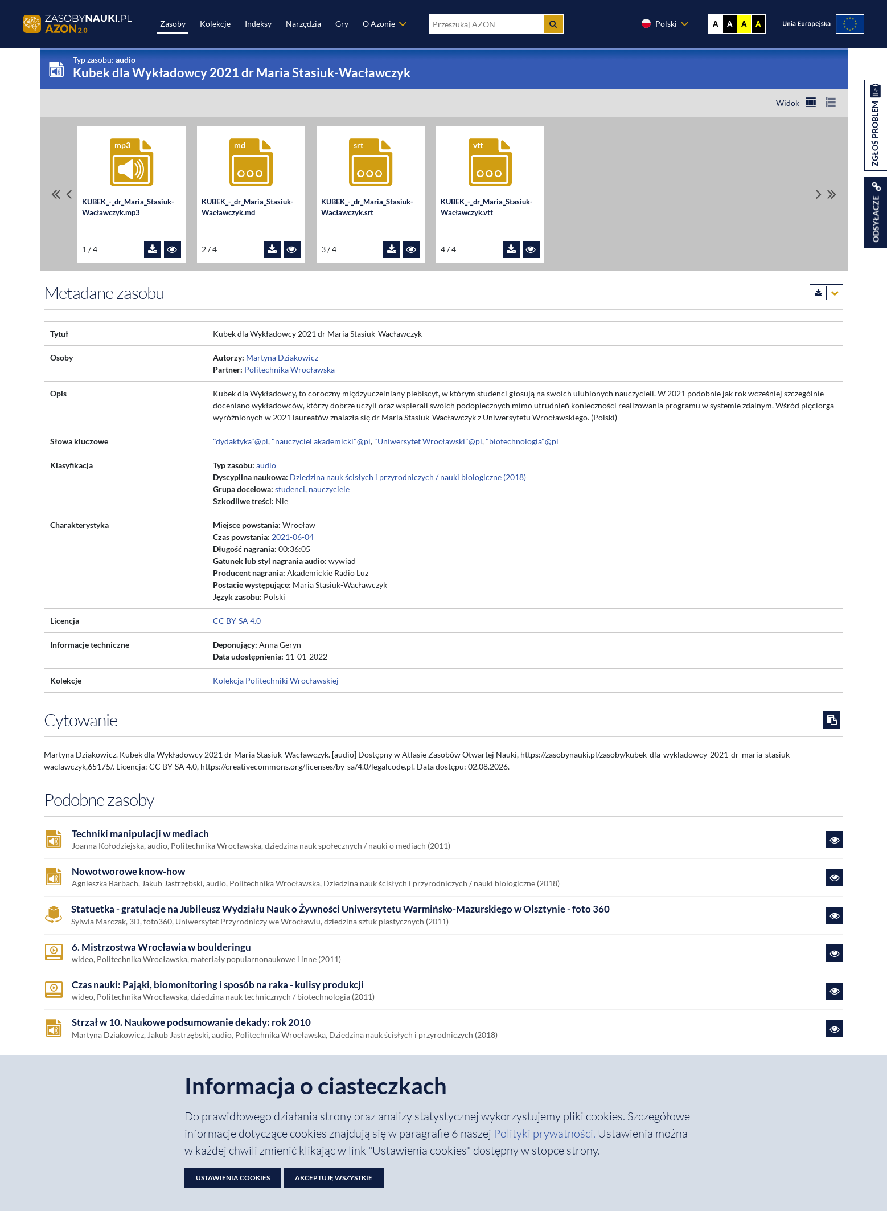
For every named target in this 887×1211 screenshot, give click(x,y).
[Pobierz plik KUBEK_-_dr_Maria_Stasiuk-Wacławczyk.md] (272, 249)
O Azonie (379, 23)
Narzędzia (303, 23)
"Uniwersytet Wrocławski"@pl (428, 441)
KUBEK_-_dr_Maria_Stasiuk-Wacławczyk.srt (367, 207)
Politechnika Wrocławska (289, 369)
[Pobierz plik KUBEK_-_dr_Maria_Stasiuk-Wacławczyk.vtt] (511, 249)
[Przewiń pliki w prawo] (819, 194)
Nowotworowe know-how (128, 871)
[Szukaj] (553, 24)
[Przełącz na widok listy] (831, 103)
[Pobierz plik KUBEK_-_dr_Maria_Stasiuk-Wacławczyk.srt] (391, 249)
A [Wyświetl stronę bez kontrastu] (715, 23)
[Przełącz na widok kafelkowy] (811, 103)
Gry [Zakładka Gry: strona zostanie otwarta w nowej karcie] (341, 23)
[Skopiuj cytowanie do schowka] (831, 720)
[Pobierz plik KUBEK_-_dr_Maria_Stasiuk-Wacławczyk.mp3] (152, 249)
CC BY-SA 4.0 (237, 620)
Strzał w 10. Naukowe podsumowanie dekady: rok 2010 (191, 1022)
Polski (658, 23)
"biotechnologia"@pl (522, 441)
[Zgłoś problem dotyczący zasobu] (875, 125)
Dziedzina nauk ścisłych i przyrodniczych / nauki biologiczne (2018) (408, 477)
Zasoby (173, 23)
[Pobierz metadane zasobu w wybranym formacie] (826, 292)
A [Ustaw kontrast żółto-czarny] (744, 23)
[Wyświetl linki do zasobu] (875, 212)
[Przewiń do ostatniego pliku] (831, 194)
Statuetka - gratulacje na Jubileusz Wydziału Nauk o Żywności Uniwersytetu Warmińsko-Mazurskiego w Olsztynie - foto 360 (340, 909)
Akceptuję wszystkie (333, 1177)
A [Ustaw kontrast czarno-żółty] (758, 23)
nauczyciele (329, 489)
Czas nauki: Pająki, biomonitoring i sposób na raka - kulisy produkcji (218, 985)
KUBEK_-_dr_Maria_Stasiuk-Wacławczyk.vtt (487, 207)
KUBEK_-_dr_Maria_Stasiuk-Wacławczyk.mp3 (128, 207)
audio (266, 465)
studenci (290, 489)
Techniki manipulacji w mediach (140, 834)
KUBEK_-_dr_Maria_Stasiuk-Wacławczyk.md (248, 207)
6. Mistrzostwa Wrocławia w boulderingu (161, 947)
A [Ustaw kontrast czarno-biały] (730, 23)
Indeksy (258, 23)
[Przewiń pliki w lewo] (69, 194)
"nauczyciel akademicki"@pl (321, 441)
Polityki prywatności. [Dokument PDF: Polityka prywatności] (546, 1133)
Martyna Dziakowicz (282, 357)
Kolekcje (215, 23)
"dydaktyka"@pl (240, 441)
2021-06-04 (293, 537)
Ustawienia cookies (233, 1177)
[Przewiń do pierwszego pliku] (55, 194)
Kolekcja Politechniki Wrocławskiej (276, 680)
